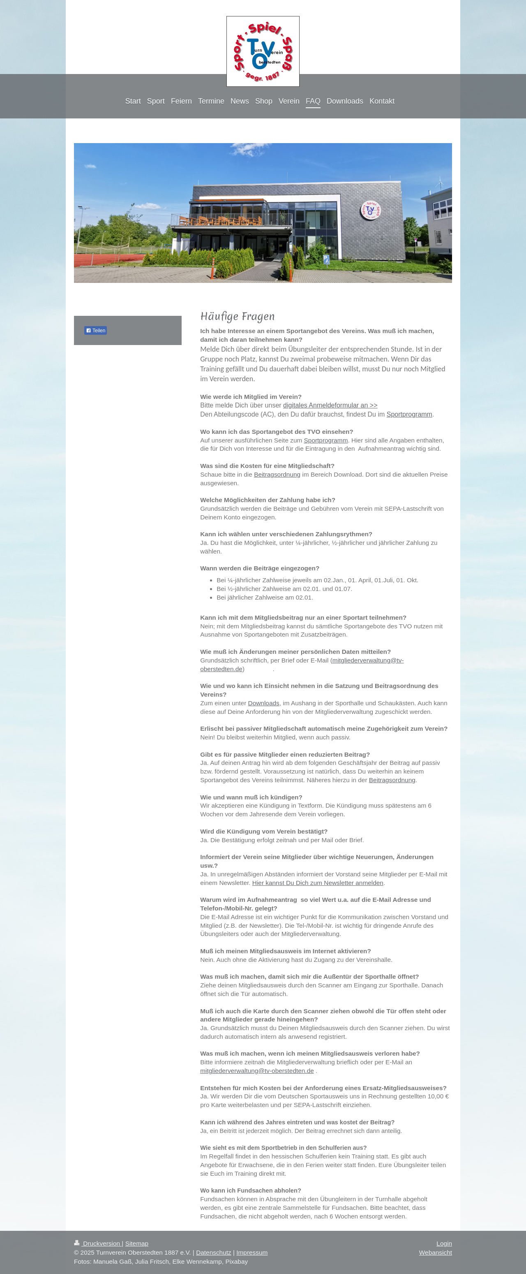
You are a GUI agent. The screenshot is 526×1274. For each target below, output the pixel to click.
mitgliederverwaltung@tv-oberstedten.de (257, 1070)
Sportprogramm (409, 414)
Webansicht (435, 1252)
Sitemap (136, 1243)
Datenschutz (213, 1252)
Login (444, 1243)
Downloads (263, 703)
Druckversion (98, 1243)
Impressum (252, 1252)
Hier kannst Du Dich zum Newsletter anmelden (317, 882)
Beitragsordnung (277, 474)
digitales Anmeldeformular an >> (330, 405)
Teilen (95, 331)
